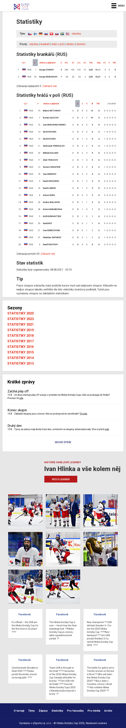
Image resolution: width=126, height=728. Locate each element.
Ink (84, 63)
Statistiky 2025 (20, 313)
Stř (73, 63)
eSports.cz (39, 723)
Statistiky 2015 (20, 352)
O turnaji (19, 710)
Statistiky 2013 (20, 363)
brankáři (45, 44)
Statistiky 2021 (20, 324)
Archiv (108, 710)
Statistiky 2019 (20, 330)
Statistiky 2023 (20, 319)
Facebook (24, 614)
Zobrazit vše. (49, 86)
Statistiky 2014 (20, 358)
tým (24, 63)
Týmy (31, 710)
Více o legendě (61, 479)
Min (66, 63)
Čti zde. (84, 413)
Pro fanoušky (75, 710)
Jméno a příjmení (47, 63)
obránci (70, 44)
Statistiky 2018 (20, 336)
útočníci (81, 44)
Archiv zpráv (63, 442)
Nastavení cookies (96, 723)
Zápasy (43, 710)
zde (21, 398)
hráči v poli (58, 44)
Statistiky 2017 (20, 341)
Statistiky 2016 (20, 347)
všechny (76, 33)
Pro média (94, 710)
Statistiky (57, 710)
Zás (79, 63)
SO (104, 63)
